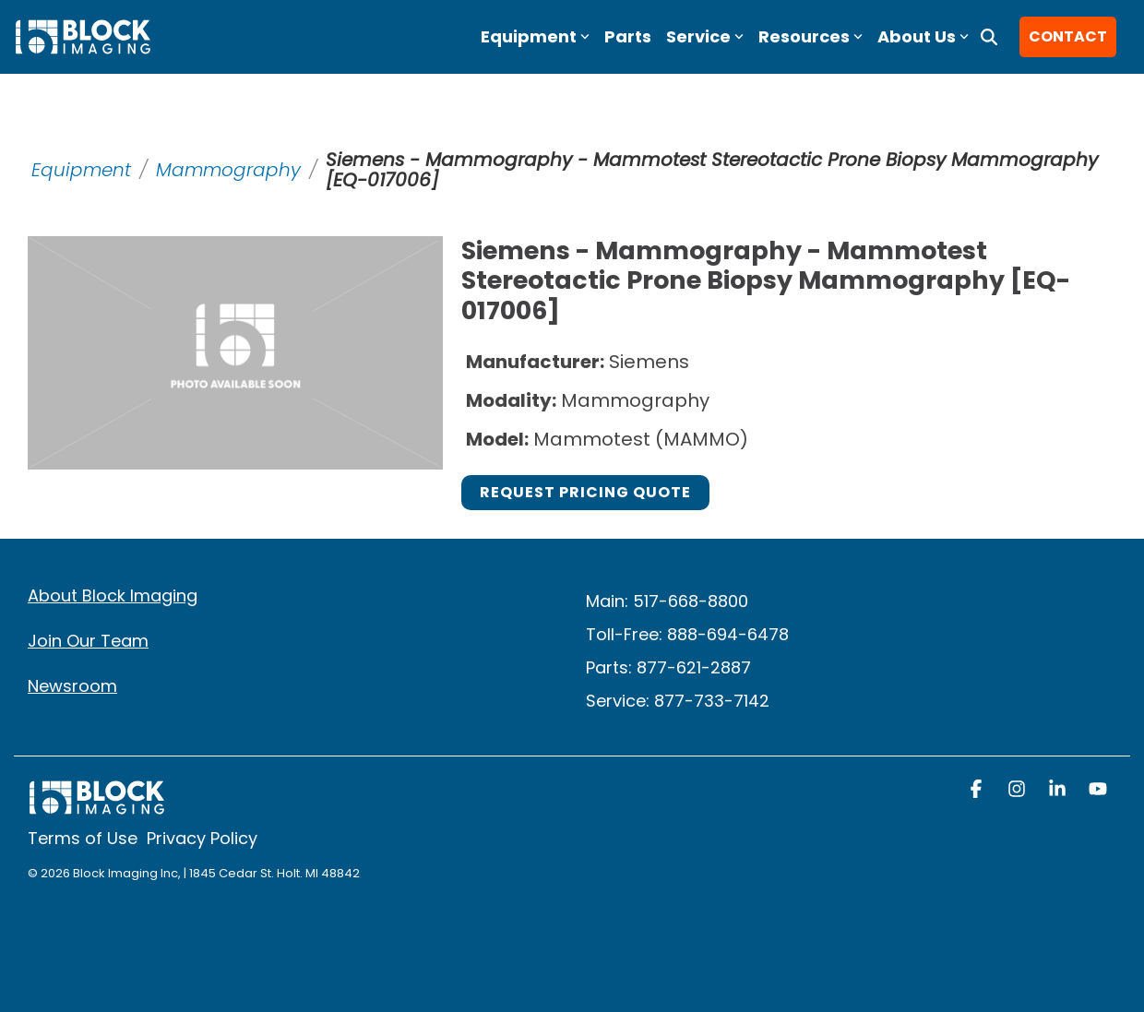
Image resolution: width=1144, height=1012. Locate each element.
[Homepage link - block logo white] (97, 806)
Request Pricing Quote (585, 492)
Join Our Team (88, 640)
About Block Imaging (112, 595)
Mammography (228, 170)
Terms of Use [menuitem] (82, 838)
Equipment (81, 170)
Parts (627, 36)
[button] (978, 791)
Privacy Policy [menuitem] (202, 838)
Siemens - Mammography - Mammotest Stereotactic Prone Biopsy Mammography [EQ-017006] (712, 170)
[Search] (989, 37)
